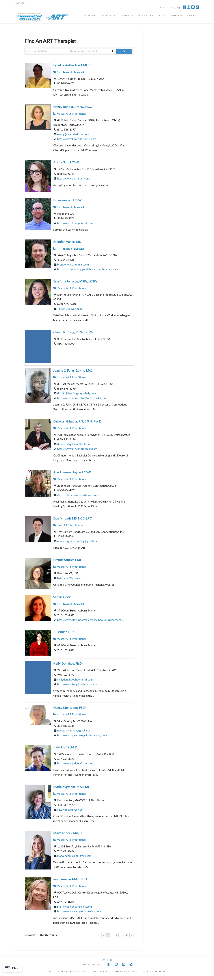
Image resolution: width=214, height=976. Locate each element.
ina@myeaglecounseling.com (74, 906)
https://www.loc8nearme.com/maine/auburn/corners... (90, 619)
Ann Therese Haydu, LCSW (72, 472)
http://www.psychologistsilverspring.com (82, 735)
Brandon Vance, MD (67, 241)
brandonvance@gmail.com (73, 264)
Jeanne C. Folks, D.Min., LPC (72, 370)
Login (110, 960)
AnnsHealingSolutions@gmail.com (77, 495)
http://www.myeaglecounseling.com (79, 911)
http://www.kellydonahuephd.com (77, 684)
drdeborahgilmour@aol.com (73, 444)
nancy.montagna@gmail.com (74, 730)
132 (126, 935)
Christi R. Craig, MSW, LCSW (73, 332)
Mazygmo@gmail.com (70, 809)
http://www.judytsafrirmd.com (75, 763)
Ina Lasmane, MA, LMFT (70, 879)
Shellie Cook (62, 597)
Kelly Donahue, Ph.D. (67, 663)
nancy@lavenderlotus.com (73, 134)
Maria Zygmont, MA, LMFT (72, 787)
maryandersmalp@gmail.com (74, 855)
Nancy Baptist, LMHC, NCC (72, 106)
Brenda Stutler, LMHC (69, 560)
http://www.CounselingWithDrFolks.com (81, 398)
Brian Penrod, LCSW (67, 200)
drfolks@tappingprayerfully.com (76, 393)
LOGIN (23, 3)
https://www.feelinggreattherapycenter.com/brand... (89, 269)
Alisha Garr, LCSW (66, 162)
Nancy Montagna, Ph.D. (69, 707)
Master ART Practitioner (69, 113)
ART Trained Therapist (68, 72)
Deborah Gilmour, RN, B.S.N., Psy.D (77, 421)
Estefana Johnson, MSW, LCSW (75, 281)
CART (17, 3)
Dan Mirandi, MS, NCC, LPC (72, 518)
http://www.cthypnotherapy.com (77, 448)
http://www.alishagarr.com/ (73, 178)
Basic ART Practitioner (68, 525)
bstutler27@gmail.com (70, 578)
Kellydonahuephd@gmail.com (75, 679)
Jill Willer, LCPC (64, 632)
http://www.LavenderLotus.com (76, 138)
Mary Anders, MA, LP (68, 833)
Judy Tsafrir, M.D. (65, 747)
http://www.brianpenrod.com (75, 223)
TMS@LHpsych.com (69, 308)
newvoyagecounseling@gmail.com (77, 541)
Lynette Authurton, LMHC (72, 65)
